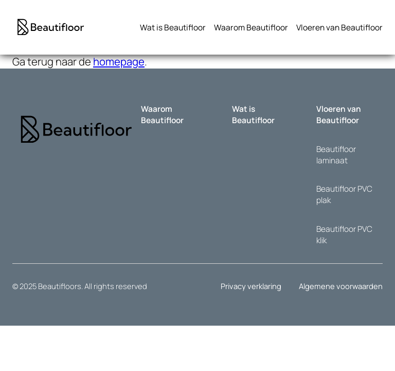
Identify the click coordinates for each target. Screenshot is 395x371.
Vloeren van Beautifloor (338, 114)
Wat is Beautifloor (253, 114)
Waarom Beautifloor (162, 114)
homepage (119, 61)
